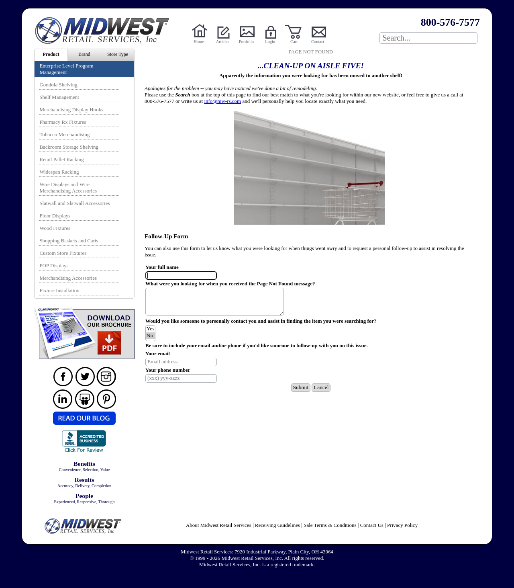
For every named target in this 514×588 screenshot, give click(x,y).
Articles (222, 41)
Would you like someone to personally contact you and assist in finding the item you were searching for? (261, 321)
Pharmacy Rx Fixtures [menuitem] (62, 122)
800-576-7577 (450, 22)
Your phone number (167, 370)
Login (270, 41)
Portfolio (246, 41)
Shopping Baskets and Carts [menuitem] (68, 241)
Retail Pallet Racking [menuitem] (61, 159)
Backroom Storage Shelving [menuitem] (68, 147)
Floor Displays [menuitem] (54, 216)
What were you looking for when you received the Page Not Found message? (230, 284)
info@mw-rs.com (222, 101)
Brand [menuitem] (84, 54)
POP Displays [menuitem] (53, 265)
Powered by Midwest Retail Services (104, 30)
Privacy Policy (402, 525)
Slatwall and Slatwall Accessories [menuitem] (74, 203)
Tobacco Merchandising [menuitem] (64, 134)
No (150, 335)
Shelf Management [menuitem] (59, 97)
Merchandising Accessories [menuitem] (68, 278)
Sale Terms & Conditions (330, 525)
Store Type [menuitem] (117, 54)
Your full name (162, 267)
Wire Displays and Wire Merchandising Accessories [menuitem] (68, 187)
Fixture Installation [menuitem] (59, 290)
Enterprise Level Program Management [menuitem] (66, 69)
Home (199, 41)
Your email (157, 353)
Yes (150, 329)
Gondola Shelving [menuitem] (58, 85)
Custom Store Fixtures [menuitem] (62, 253)
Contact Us (371, 525)
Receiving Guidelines (277, 525)
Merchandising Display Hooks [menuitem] (71, 110)
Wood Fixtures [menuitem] (54, 228)
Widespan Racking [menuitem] (59, 172)
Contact (317, 41)
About (218, 525)
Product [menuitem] (51, 54)
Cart (294, 41)
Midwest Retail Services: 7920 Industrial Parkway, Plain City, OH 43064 (257, 552)
